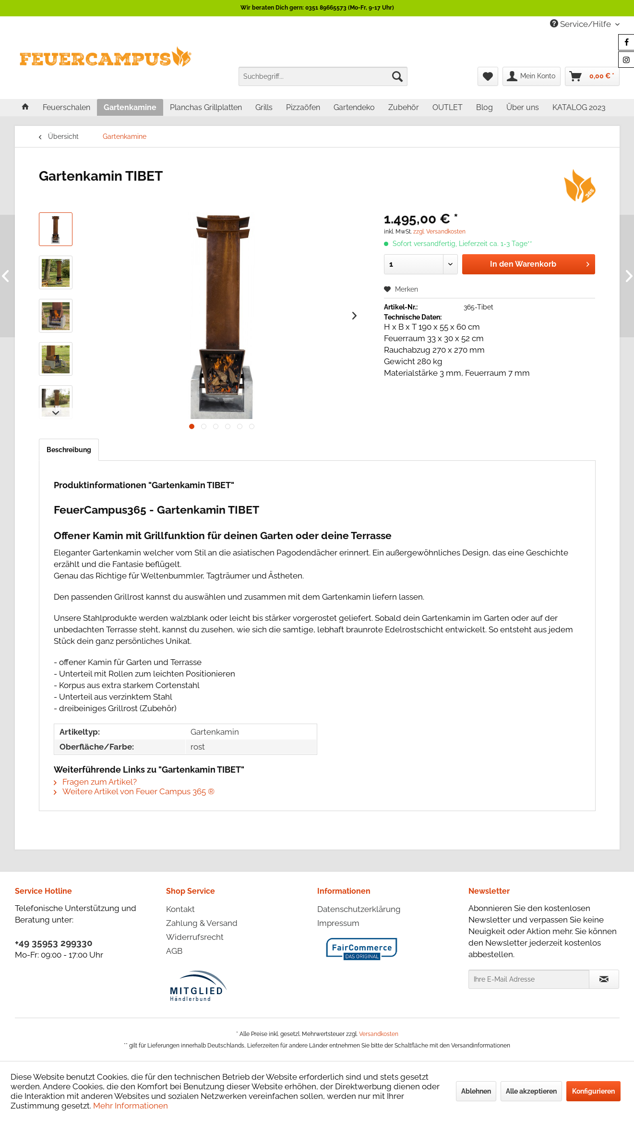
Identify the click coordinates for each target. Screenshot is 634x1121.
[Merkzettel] (488, 76)
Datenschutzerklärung (359, 909)
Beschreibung (69, 450)
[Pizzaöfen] (303, 107)
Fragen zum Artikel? (95, 782)
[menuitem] (323, 76)
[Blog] (484, 107)
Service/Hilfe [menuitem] (581, 24)
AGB (174, 951)
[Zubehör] (404, 107)
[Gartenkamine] (130, 107)
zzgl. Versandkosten (439, 231)
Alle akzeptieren (531, 1091)
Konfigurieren (593, 1091)
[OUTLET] (447, 107)
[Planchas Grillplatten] (206, 107)
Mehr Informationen (130, 1105)
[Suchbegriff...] (323, 76)
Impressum (338, 923)
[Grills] (264, 107)
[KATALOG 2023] (579, 107)
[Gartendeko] (354, 107)
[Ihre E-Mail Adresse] (528, 979)
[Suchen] (397, 76)
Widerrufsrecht (195, 937)
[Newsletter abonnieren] (604, 979)
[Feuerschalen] (66, 107)
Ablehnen (476, 1091)
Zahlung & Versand (202, 923)
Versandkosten (378, 1034)
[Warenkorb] (592, 76)
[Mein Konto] (531, 76)
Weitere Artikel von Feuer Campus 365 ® (134, 791)
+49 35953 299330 (54, 942)
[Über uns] (523, 107)
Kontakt (180, 909)
